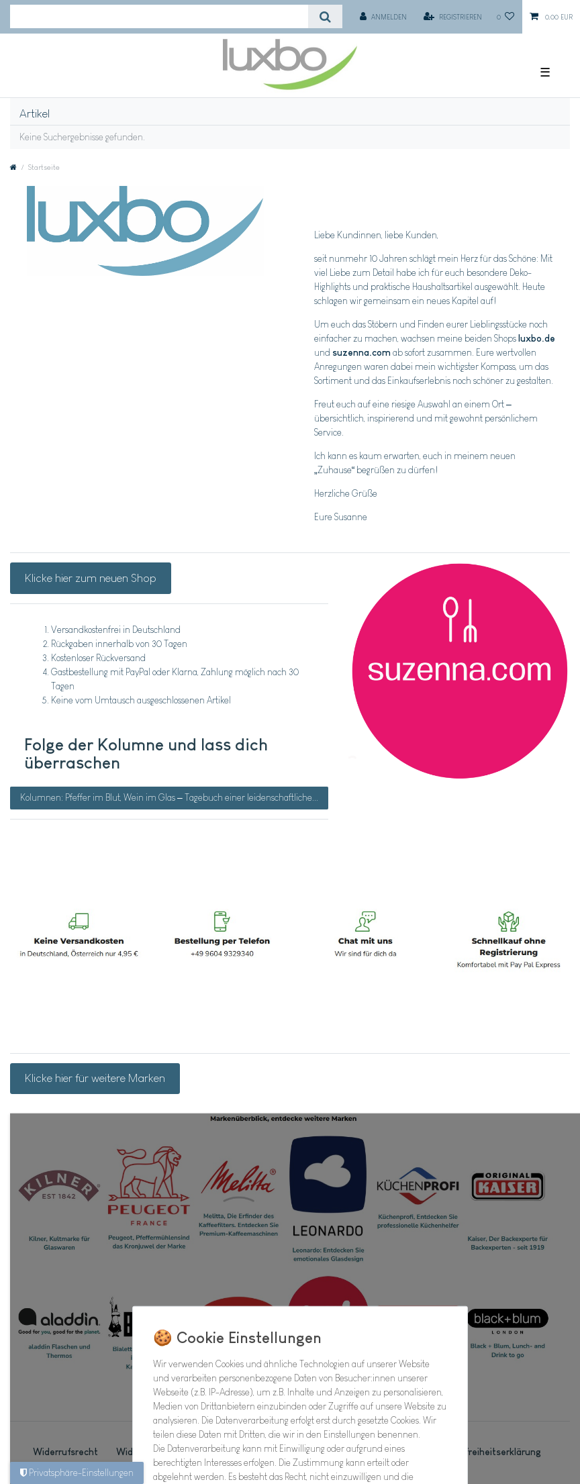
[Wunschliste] (505, 17)
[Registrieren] (452, 17)
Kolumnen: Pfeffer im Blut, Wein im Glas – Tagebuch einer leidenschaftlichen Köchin (174, 797)
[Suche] (325, 16)
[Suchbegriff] (159, 16)
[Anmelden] (383, 17)
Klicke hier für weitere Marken (95, 1078)
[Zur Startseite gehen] (13, 167)
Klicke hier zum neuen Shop (90, 578)
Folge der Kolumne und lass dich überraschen (146, 754)
